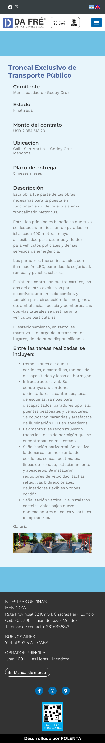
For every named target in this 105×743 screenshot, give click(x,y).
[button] (96, 22)
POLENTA (71, 738)
